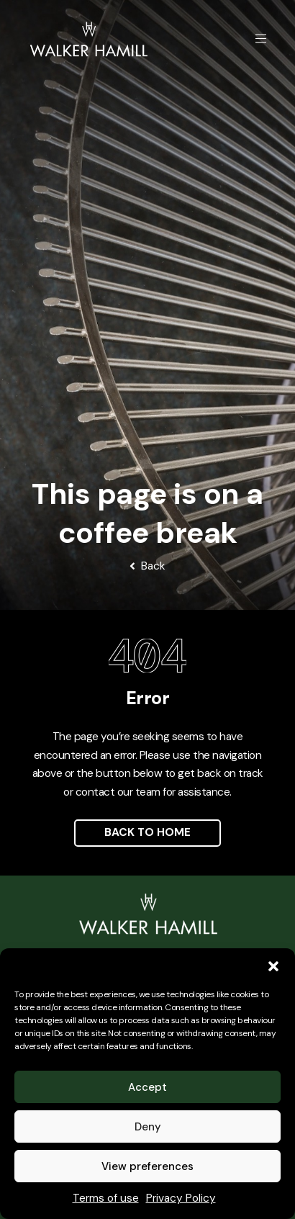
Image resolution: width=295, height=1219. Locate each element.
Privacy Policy (181, 1198)
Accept (147, 1087)
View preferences (147, 1166)
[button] (273, 966)
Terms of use (106, 1198)
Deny (148, 1127)
